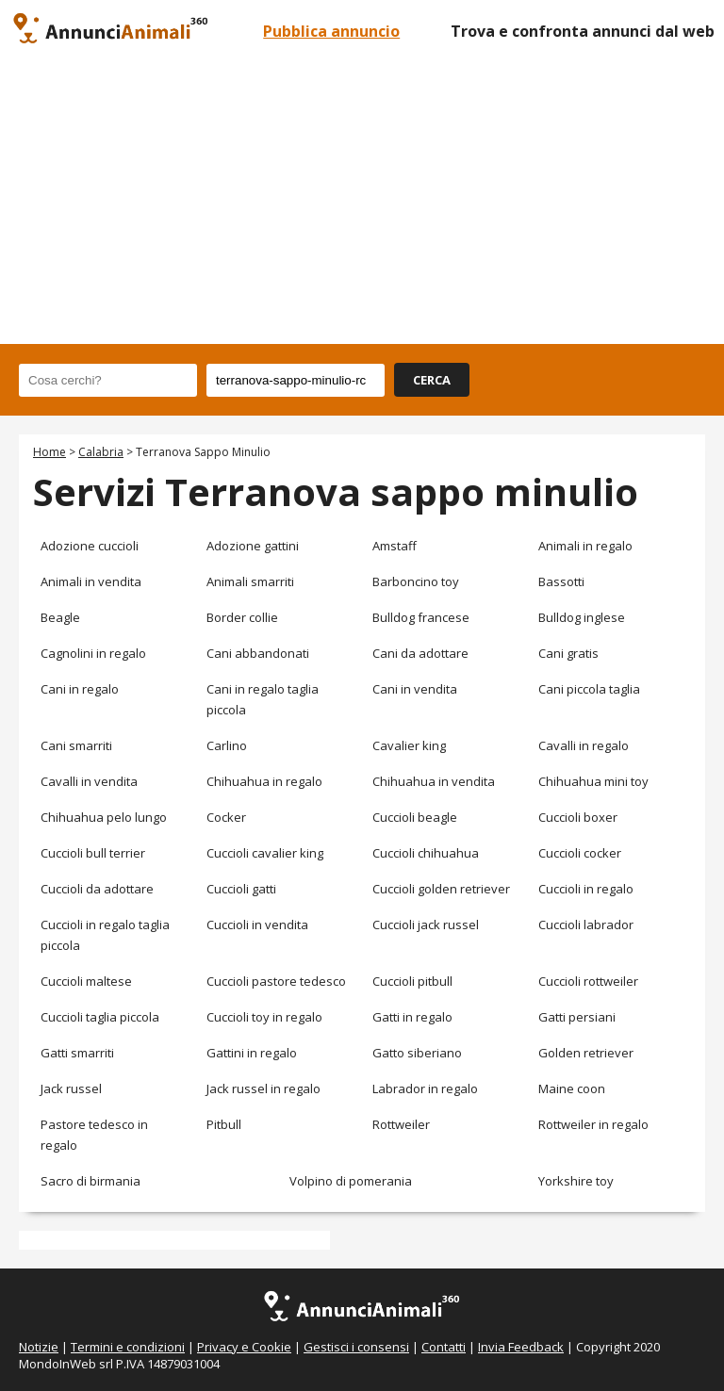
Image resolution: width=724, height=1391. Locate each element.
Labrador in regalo (425, 1088)
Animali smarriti (250, 581)
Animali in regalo (585, 545)
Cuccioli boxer (577, 817)
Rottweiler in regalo (593, 1124)
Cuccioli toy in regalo (264, 1016)
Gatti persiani (577, 1016)
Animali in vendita (91, 581)
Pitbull (223, 1124)
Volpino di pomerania (350, 1180)
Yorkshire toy (576, 1180)
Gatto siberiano (417, 1052)
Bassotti (561, 581)
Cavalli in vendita (89, 781)
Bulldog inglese (581, 617)
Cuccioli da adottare (97, 888)
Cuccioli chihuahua (425, 852)
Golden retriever (586, 1052)
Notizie (38, 1346)
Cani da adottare (420, 653)
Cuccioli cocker (579, 852)
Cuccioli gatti (241, 888)
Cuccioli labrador (586, 924)
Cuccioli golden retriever (441, 888)
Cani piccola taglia (589, 688)
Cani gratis (568, 653)
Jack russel (71, 1088)
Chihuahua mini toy (593, 781)
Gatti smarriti (77, 1052)
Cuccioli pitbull (412, 981)
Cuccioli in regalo (586, 888)
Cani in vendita (414, 688)
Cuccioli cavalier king (264, 852)
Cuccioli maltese (86, 981)
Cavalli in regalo (583, 745)
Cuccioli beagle (414, 817)
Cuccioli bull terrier (93, 852)
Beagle (60, 617)
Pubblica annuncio (331, 31)
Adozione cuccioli (90, 545)
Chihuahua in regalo (264, 781)
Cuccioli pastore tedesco (276, 981)
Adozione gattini (252, 545)
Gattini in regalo (251, 1052)
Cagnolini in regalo (93, 653)
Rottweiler (401, 1124)
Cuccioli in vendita (257, 924)
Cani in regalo (80, 688)
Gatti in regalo (412, 1016)
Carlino (226, 745)
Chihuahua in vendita (433, 781)
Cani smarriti (76, 745)
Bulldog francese (420, 617)
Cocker (226, 817)
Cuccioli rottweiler (588, 981)
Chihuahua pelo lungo (104, 817)
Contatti (443, 1346)
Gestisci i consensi (356, 1346)
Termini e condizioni (128, 1346)
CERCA (432, 379)
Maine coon (571, 1088)
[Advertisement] (362, 203)
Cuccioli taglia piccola (100, 1016)
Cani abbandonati (257, 653)
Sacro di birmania (90, 1180)
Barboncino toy (415, 581)
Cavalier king (409, 745)
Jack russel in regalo (263, 1088)
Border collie (242, 617)
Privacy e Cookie (244, 1346)
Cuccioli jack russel (425, 924)
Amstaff (394, 545)
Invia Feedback (521, 1346)
